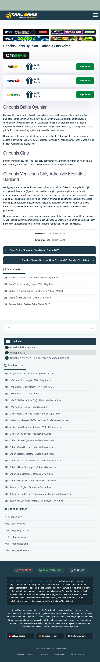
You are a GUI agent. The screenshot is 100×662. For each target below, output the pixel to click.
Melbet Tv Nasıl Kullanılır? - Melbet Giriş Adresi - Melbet (33, 291)
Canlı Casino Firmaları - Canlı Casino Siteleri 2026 (32, 250)
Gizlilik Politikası (77, 654)
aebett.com (13, 517)
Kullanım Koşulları (60, 654)
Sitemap (20, 654)
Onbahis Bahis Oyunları (23, 347)
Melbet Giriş (14, 581)
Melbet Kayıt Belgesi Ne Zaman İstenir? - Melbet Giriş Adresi (37, 420)
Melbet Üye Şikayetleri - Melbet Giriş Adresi (28, 433)
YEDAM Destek (17, 636)
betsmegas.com (16, 523)
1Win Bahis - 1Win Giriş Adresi (22, 393)
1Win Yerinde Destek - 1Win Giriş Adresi (26, 407)
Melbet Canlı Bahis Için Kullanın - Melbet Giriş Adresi (33, 427)
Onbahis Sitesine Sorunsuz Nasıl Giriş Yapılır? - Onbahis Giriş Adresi (58, 260)
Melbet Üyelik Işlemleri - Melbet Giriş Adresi (27, 297)
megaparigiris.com (17, 530)
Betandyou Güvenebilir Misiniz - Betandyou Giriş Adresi (34, 500)
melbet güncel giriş (41, 581)
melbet (54, 581)
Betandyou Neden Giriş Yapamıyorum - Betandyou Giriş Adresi (38, 494)
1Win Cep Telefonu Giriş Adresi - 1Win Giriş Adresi (31, 277)
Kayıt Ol (85, 66)
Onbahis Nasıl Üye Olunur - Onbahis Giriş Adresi (30, 480)
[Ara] (92, 327)
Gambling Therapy (48, 636)
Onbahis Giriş (17, 352)
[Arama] (46, 327)
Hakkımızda (43, 654)
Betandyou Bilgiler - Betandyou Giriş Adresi (28, 487)
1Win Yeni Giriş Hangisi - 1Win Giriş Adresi (28, 380)
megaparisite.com (17, 550)
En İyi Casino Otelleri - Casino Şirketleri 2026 (29, 373)
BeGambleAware (77, 636)
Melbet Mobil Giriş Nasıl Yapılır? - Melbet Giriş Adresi (33, 413)
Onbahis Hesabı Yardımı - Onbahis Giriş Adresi (30, 453)
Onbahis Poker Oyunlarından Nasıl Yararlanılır (29, 440)
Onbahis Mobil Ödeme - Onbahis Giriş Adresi (29, 474)
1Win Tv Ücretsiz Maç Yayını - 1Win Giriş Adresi (29, 284)
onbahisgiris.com (16, 537)
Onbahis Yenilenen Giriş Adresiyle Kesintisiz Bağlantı (39, 358)
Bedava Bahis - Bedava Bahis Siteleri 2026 (27, 304)
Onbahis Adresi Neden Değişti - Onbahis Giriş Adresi (33, 460)
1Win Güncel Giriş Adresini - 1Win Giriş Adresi (29, 387)
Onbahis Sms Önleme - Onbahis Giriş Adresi (29, 447)
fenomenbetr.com (16, 543)
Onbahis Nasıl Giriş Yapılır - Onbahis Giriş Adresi (31, 467)
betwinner (26, 581)
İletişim (31, 654)
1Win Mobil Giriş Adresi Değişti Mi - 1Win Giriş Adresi (33, 400)
